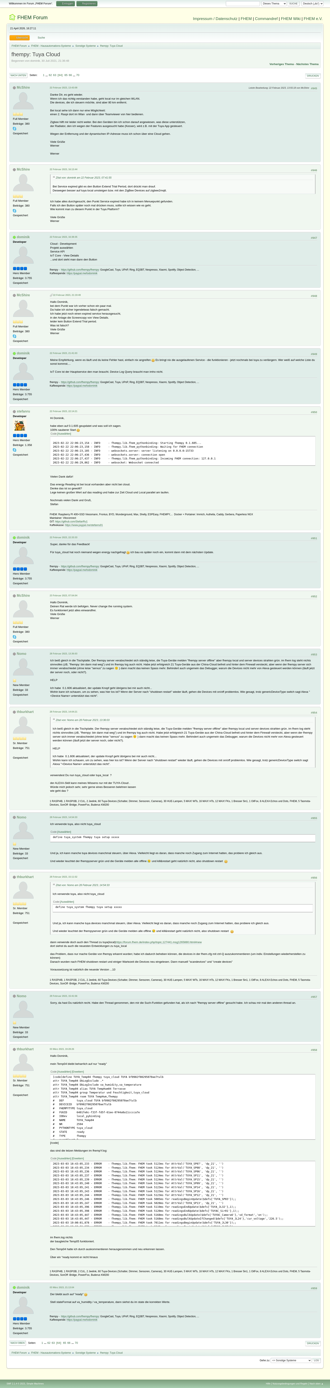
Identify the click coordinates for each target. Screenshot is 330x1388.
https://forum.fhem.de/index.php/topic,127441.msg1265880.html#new (159, 942)
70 (77, 75)
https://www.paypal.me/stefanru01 (84, 525)
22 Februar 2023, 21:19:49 (67, 295)
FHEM (246, 18)
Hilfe (268, 1383)
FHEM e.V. (313, 18)
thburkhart (25, 712)
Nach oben (18, 1343)
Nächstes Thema (307, 64)
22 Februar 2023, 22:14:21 (63, 411)
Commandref (266, 18)
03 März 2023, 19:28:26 (62, 1049)
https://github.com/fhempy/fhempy (80, 269)
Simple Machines (35, 1383)
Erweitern (77, 1071)
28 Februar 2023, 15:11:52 (63, 877)
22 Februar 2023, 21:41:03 (63, 353)
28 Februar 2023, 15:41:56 (63, 996)
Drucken (313, 76)
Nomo (21, 653)
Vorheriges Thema (282, 64)
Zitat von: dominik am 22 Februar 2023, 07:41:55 (84, 177)
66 (70, 75)
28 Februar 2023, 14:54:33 (63, 817)
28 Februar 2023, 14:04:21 (63, 711)
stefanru (23, 411)
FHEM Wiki (291, 18)
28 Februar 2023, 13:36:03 (63, 653)
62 (50, 75)
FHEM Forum (32, 17)
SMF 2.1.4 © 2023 (16, 1383)
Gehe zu (264, 1360)
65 (66, 75)
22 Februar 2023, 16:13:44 (63, 169)
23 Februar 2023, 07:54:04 (63, 595)
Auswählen (64, 433)
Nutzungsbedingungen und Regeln (290, 1383)
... (47, 75)
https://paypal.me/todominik (82, 273)
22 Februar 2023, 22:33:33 (63, 537)
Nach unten (18, 75)
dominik (23, 237)
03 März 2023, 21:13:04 (62, 1287)
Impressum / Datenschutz (215, 18)
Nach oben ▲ (316, 1383)
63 (54, 75)
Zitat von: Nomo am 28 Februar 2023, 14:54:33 (82, 885)
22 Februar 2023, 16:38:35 (63, 237)
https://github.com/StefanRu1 (71, 521)
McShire (23, 87)
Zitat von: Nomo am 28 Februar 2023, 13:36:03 (82, 720)
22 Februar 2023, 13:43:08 (63, 87)
